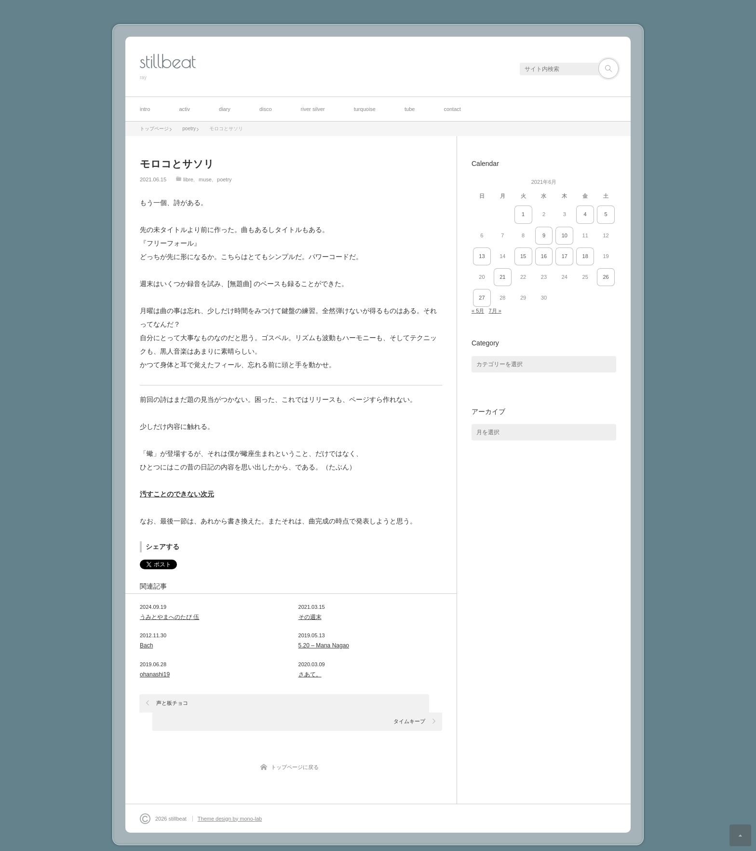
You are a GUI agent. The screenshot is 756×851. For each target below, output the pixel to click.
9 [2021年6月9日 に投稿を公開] (543, 235)
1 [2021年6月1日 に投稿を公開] (523, 214)
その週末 (310, 617)
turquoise (365, 109)
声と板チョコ (173, 703)
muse (205, 179)
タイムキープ (409, 703)
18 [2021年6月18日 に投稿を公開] (585, 256)
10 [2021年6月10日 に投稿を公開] (564, 235)
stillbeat (168, 61)
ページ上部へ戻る (740, 835)
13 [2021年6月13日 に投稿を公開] (482, 256)
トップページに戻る (295, 749)
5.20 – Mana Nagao (323, 645)
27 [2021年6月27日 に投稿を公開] (482, 298)
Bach (146, 645)
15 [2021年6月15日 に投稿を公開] (523, 256)
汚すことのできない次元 (177, 494)
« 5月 (478, 311)
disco (265, 109)
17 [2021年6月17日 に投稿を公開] (564, 256)
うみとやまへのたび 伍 (169, 617)
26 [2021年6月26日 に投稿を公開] (605, 277)
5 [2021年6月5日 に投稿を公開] (605, 214)
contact (452, 109)
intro (145, 109)
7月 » (494, 311)
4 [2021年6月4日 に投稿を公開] (585, 214)
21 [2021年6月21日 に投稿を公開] (502, 277)
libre (188, 179)
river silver (313, 109)
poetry (224, 179)
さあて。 (310, 674)
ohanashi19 (155, 674)
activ (184, 109)
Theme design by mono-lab (230, 800)
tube (410, 109)
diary (224, 109)
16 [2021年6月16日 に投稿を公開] (544, 256)
